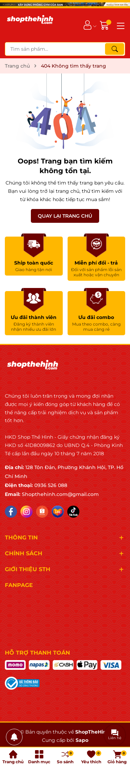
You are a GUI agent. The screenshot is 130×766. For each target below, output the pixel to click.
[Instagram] (26, 512)
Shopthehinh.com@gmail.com (60, 494)
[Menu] (119, 25)
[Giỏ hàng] (105, 25)
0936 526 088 (50, 485)
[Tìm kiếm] (114, 49)
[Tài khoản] (87, 25)
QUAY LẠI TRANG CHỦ (65, 216)
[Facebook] (11, 512)
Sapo (82, 740)
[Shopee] (42, 512)
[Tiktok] (73, 512)
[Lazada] (58, 512)
